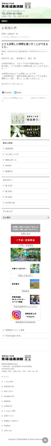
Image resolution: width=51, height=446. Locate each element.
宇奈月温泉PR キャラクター (26, 301)
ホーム (6, 377)
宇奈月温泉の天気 (13, 336)
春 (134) (8, 186)
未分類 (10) (10, 203)
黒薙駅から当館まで (11, 421)
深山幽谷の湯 (9, 396)
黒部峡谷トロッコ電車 (14, 330)
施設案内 (7, 401)
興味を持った (11, 160)
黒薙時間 (9, 148)
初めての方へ (9, 391)
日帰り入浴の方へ (26, 270)
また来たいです (12, 154)
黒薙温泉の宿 (9, 386)
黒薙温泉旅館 (22, 439)
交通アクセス (9, 416)
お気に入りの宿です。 (40, 98)
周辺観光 (26, 285)
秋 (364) (8, 197)
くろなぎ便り (9, 382)
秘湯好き (9, 171)
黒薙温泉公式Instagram (26, 316)
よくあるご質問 (9, 411)
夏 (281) (8, 191)
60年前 (8, 165)
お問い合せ (25, 234)
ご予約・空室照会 (26, 241)
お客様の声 (8, 406)
